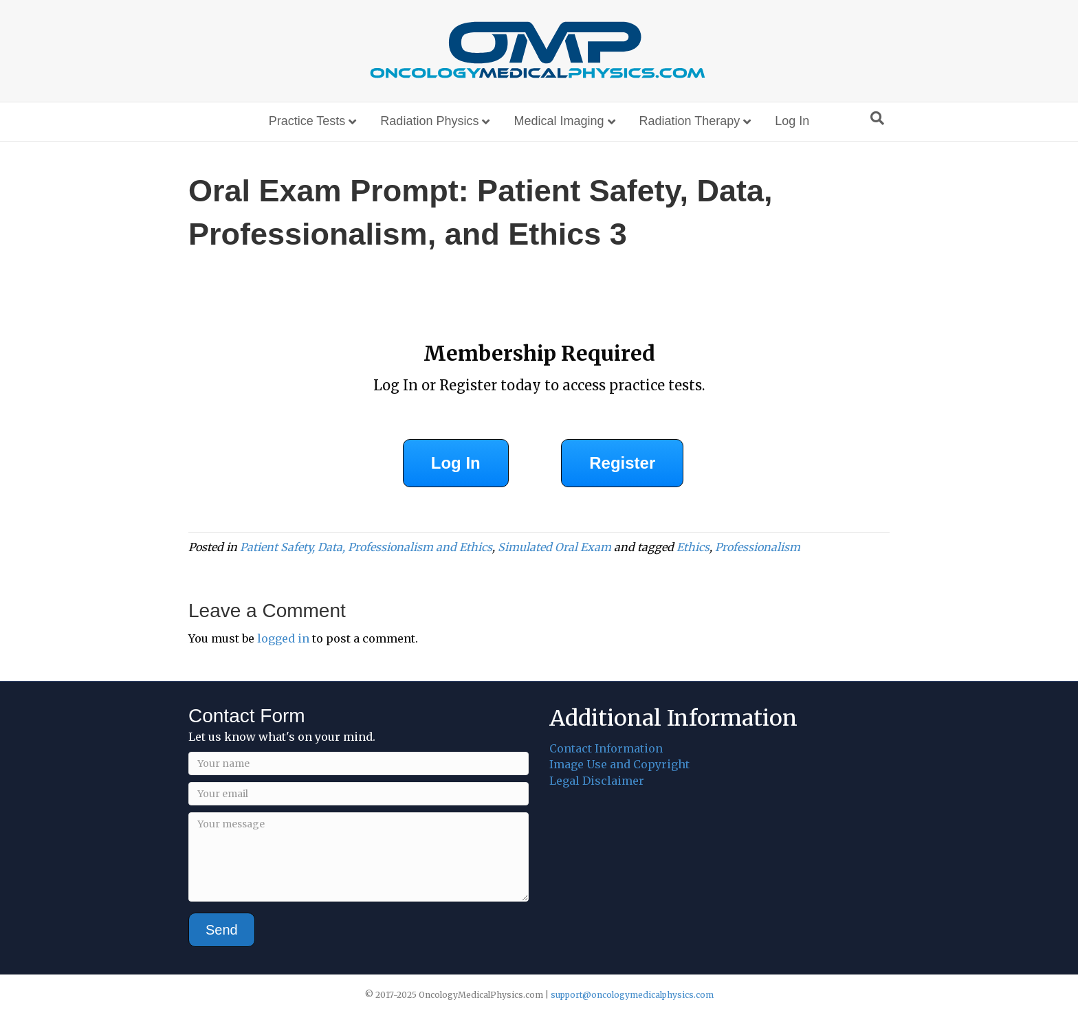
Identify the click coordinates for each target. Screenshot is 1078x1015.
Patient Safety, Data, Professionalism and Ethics (366, 547)
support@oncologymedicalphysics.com (632, 995)
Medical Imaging (559, 121)
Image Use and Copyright (619, 764)
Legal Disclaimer (596, 781)
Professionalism (757, 547)
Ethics (693, 547)
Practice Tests (307, 121)
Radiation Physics (429, 121)
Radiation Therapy (689, 121)
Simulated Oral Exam (554, 547)
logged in (283, 638)
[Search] (877, 118)
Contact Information (606, 748)
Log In (792, 121)
